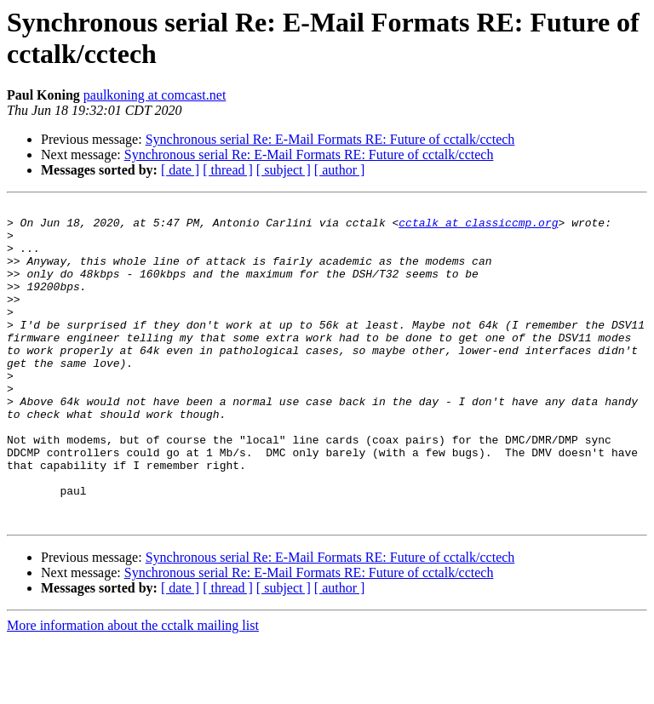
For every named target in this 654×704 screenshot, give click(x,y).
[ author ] (339, 170)
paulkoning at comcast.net (155, 95)
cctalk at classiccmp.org (478, 227)
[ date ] (180, 170)
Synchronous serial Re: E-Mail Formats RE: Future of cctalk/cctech (330, 139)
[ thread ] (228, 170)
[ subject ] (283, 170)
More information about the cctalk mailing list (133, 689)
